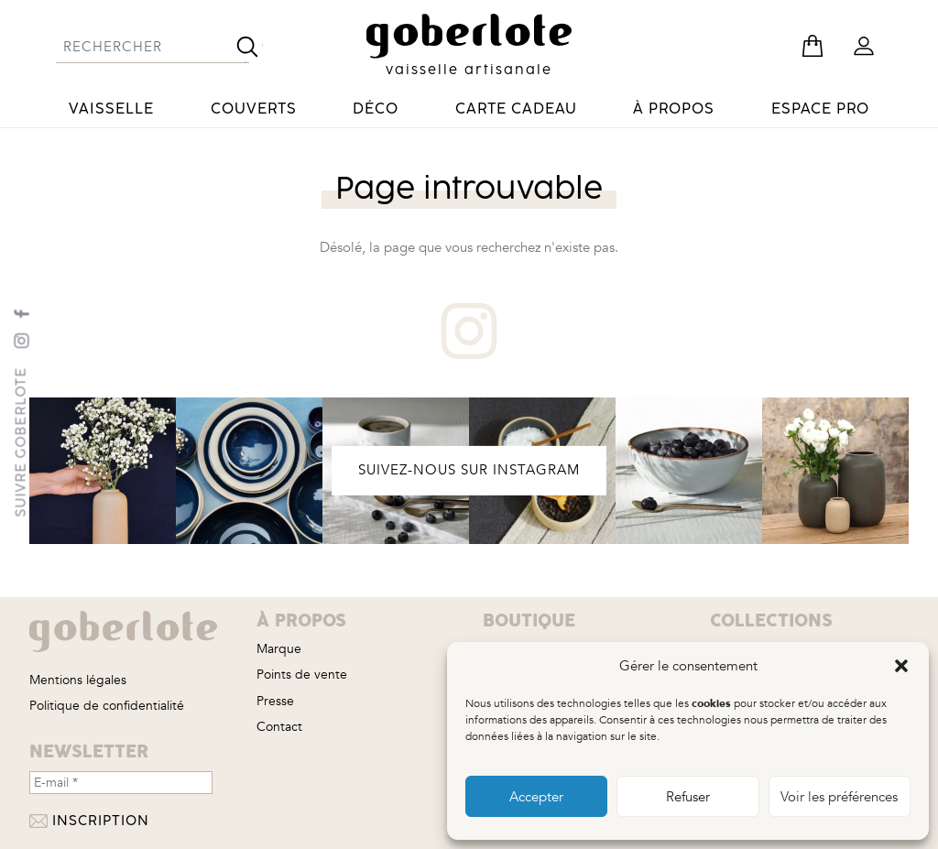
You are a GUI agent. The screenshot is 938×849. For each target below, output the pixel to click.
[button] (901, 666)
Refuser (688, 797)
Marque (278, 649)
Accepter (536, 797)
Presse (275, 701)
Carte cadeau (516, 109)
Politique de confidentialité (106, 705)
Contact (279, 726)
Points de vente (301, 674)
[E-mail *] (121, 782)
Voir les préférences (839, 797)
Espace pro (820, 109)
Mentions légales (77, 680)
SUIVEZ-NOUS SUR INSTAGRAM (469, 470)
